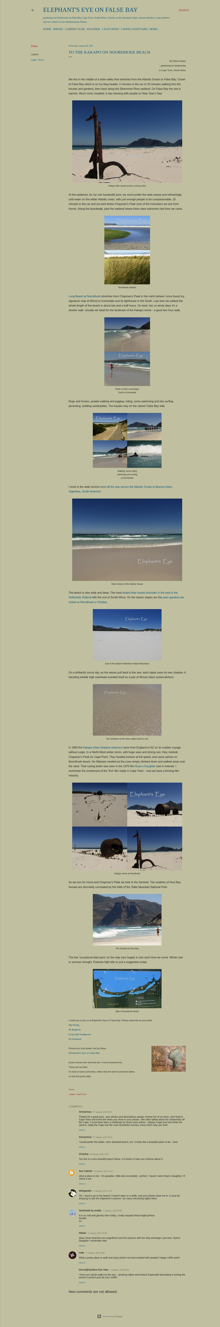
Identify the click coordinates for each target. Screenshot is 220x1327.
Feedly (75, 1025)
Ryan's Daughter (145, 766)
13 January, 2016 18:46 (95, 1253)
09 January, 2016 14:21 (103, 1171)
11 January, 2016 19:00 (112, 1210)
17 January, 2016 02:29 (119, 1270)
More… (155, 29)
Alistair (82, 1233)
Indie (81, 1252)
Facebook (76, 1039)
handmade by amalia (90, 1210)
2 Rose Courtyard (134, 29)
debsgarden (85, 1190)
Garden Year (75, 29)
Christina (83, 1154)
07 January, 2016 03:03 (102, 1112)
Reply (82, 1130)
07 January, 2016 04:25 (102, 1137)
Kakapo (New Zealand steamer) (102, 747)
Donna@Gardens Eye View (93, 1269)
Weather (93, 29)
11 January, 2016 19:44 (97, 1233)
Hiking (58, 29)
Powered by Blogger (110, 1316)
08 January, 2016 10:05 (99, 1154)
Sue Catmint (85, 1171)
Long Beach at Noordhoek (85, 296)
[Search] (184, 10)
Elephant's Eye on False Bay (90, 9)
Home (47, 29)
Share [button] (34, 46)
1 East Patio (110, 29)
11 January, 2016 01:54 (102, 1191)
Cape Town (37, 59)
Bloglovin (76, 1029)
